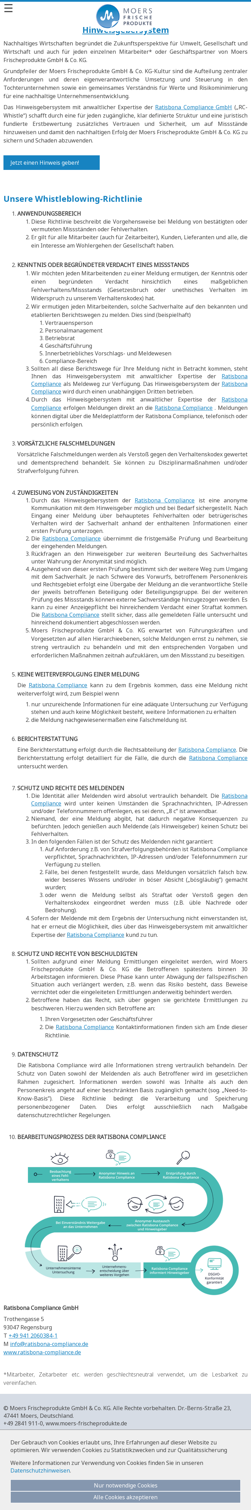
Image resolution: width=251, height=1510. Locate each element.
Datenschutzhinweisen (40, 1470)
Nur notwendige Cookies (126, 1485)
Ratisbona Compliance (184, 408)
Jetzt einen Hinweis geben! (44, 162)
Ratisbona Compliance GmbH (193, 107)
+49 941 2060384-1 (33, 1335)
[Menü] (125, 8)
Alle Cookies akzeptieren (125, 1497)
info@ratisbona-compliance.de (49, 1344)
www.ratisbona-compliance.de (42, 1352)
